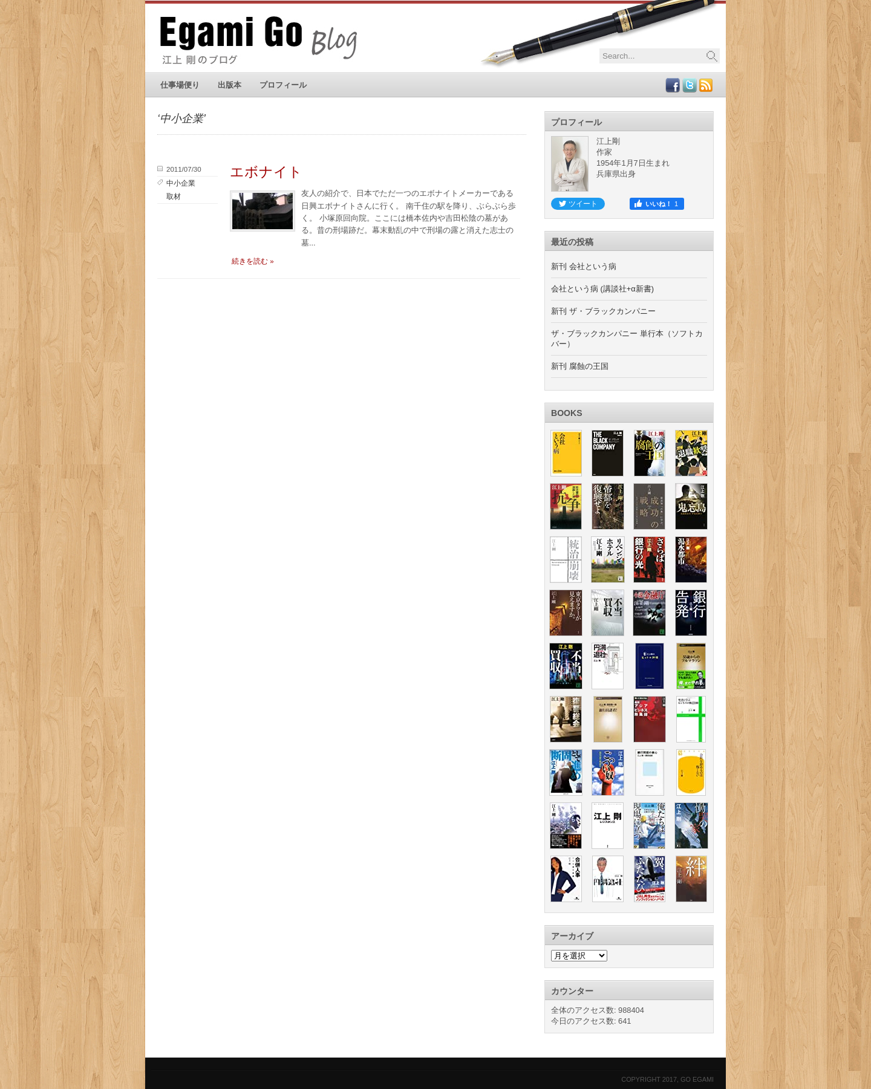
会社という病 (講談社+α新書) (602, 288)
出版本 (229, 84)
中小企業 (180, 183)
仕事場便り (180, 84)
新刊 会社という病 (583, 266)
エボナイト (266, 172)
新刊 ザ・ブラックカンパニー (603, 311)
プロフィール (283, 84)
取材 (173, 196)
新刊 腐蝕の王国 (579, 366)
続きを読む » (253, 261)
